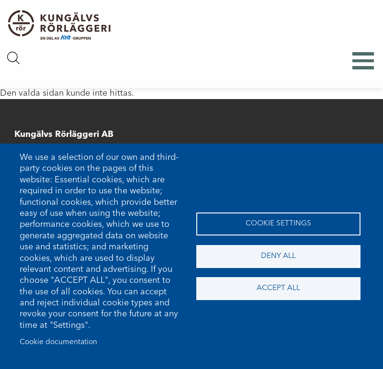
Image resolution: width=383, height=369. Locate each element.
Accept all (278, 288)
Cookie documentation (58, 342)
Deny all (278, 256)
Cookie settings (278, 223)
